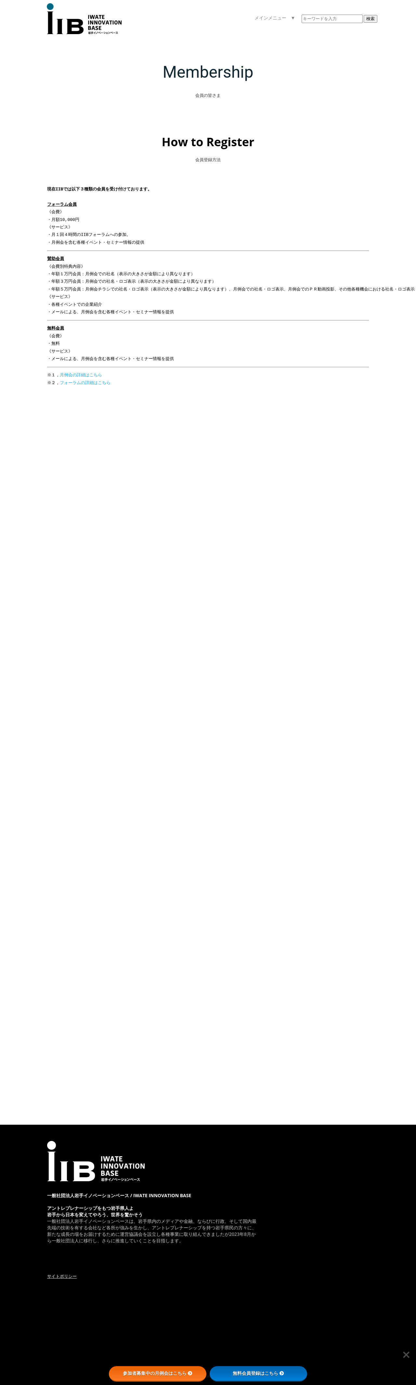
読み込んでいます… (151, 734)
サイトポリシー (62, 1276)
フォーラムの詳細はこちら (86, 383)
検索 (370, 18)
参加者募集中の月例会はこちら (157, 1373)
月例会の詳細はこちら (82, 375)
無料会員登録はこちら (258, 1373)
